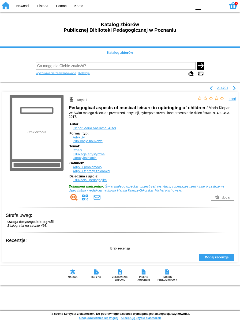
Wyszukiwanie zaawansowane (56, 73)
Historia (42, 6)
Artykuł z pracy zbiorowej (91, 171)
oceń (232, 99)
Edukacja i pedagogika (90, 180)
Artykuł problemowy (87, 167)
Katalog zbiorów (120, 52)
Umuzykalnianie (85, 158)
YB (177, 5)
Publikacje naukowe (87, 141)
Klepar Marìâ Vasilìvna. (94, 128)
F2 (217, 5)
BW (168, 5)
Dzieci (77, 150)
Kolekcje (84, 73)
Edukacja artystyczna (89, 154)
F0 (198, 5)
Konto (78, 6)
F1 (206, 5)
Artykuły (79, 137)
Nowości (22, 6)
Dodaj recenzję (217, 257)
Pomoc (61, 6)
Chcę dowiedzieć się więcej (98, 318)
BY (187, 5)
